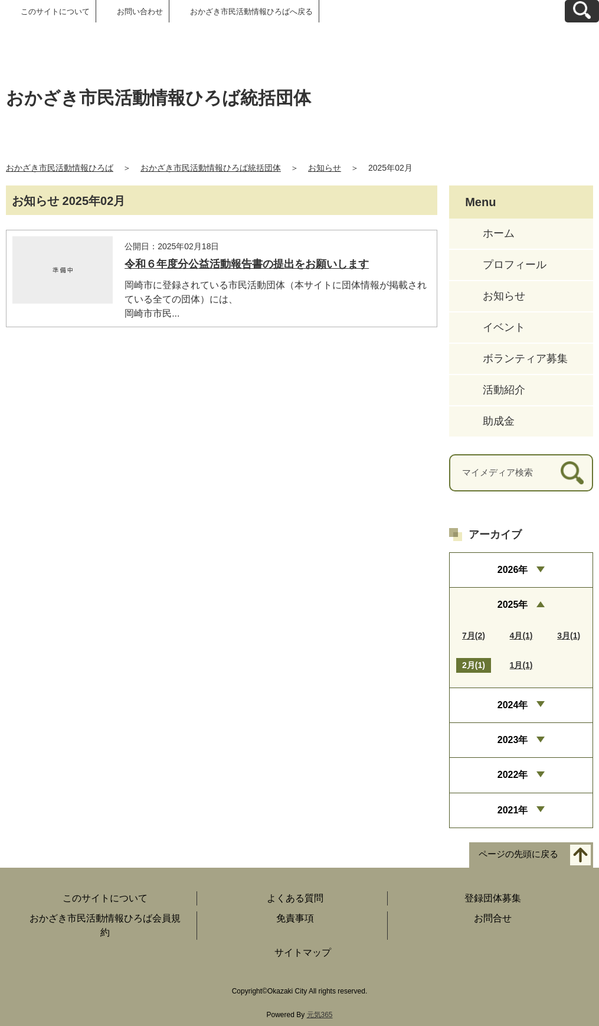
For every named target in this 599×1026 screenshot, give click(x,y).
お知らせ (324, 167)
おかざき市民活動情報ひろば (59, 167)
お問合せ (493, 918)
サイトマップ (302, 952)
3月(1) (568, 635)
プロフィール (514, 265)
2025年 (512, 605)
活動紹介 (504, 390)
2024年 (512, 705)
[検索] (572, 472)
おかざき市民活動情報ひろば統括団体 (210, 167)
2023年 (512, 740)
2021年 (512, 810)
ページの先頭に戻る (518, 854)
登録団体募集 (492, 898)
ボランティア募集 (525, 358)
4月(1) (521, 635)
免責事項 (295, 918)
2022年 (512, 775)
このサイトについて (55, 11)
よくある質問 (295, 898)
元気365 (320, 1015)
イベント (504, 327)
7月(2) (473, 635)
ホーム (499, 233)
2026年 (512, 570)
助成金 (499, 421)
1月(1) (521, 665)
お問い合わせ (140, 11)
